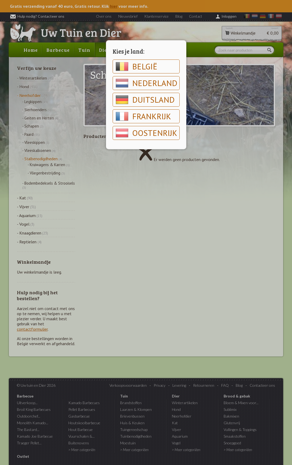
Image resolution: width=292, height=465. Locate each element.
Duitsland (145, 99)
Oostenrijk (146, 133)
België (136, 66)
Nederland (146, 83)
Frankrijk (143, 116)
